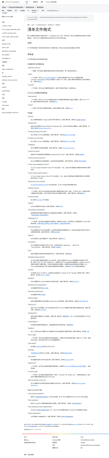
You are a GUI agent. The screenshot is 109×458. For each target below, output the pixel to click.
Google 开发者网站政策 (31, 426)
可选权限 (42, 295)
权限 (67, 316)
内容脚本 (81, 154)
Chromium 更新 (56, 440)
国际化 (40, 81)
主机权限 (57, 232)
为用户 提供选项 (83, 301)
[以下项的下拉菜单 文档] (30, 2)
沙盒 (87, 331)
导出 (61, 206)
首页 (28, 24)
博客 (42, 2)
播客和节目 (55, 447)
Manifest (40, 7)
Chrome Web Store (52, 10)
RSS (82, 447)
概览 (3, 10)
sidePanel (39, 346)
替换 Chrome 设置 (69, 135)
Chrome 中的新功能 (51, 2)
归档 (53, 445)
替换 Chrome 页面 (69, 141)
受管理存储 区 (36, 353)
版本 (74, 88)
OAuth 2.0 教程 (44, 275)
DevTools (39, 200)
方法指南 (22, 10)
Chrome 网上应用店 (49, 78)
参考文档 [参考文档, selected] (34, 10)
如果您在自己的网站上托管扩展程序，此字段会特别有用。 (54, 223)
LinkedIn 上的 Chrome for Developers (90, 445)
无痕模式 (58, 247)
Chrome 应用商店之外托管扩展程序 (75, 366)
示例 (43, 10)
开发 (16, 10)
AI (28, 10)
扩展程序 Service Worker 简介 (42, 128)
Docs (4, 7)
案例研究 (35, 2)
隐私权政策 (31, 454)
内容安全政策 (82, 161)
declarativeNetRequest (39, 185)
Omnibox (76, 281)
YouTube (83, 442)
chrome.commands (68, 148)
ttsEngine (68, 360)
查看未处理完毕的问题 (30, 442)
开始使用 (9, 10)
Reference (30, 7)
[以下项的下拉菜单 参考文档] (38, 11)
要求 (71, 325)
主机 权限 (45, 288)
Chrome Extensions (16, 7)
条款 (25, 454)
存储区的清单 (68, 353)
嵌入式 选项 (42, 310)
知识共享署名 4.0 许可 (49, 424)
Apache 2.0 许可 (75, 424)
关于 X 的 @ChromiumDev (87, 440)
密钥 (70, 254)
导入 (64, 239)
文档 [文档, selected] (26, 2)
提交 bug (26, 440)
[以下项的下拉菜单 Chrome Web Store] (60, 11)
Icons (70, 108)
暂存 (73, 266)
